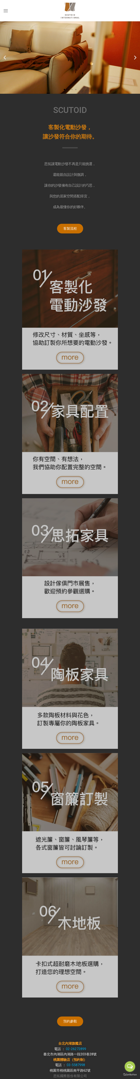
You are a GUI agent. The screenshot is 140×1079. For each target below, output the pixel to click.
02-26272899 (76, 1049)
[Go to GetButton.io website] (130, 1074)
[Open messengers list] (130, 1066)
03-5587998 (76, 1065)
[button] (64, 89)
